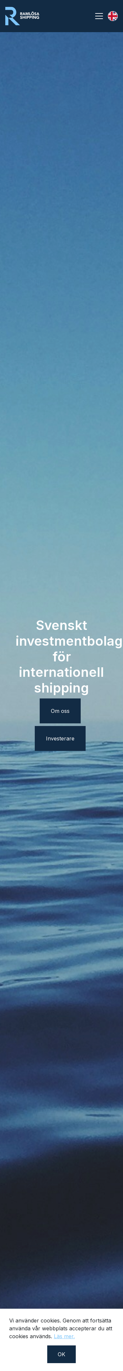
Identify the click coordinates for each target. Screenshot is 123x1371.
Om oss (60, 711)
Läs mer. (64, 1336)
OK (61, 1354)
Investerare (60, 738)
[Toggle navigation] (99, 16)
